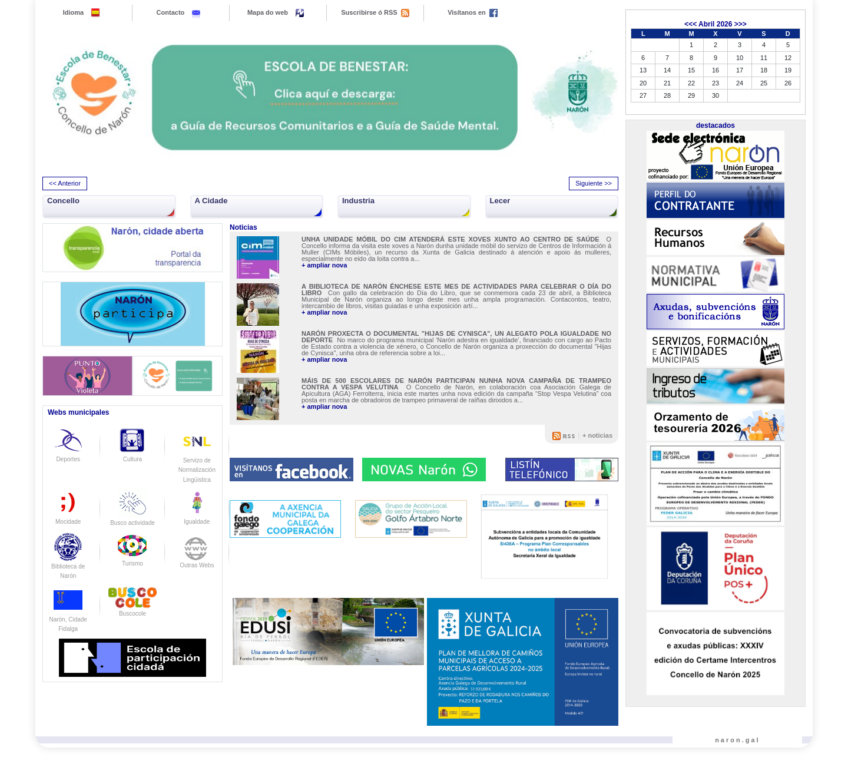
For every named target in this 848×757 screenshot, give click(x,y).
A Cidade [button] (211, 200)
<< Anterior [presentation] (65, 183)
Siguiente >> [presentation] (593, 183)
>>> (740, 24)
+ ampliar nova (324, 265)
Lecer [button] (500, 200)
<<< (690, 24)
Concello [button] (63, 200)
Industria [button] (358, 200)
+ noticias (597, 435)
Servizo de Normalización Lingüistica (197, 460)
